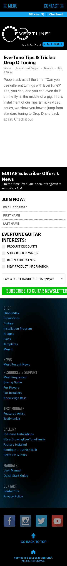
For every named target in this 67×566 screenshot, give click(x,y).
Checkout (56, 14)
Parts (7, 339)
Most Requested (15, 377)
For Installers (13, 393)
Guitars (8, 323)
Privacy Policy (13, 496)
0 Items (36, 14)
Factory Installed (15, 445)
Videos (7, 68)
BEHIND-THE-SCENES (21, 260)
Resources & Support (27, 68)
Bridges (9, 334)
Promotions (11, 318)
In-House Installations (19, 434)
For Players (11, 388)
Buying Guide (13, 382)
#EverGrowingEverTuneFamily (24, 439)
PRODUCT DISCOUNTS (22, 246)
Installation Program (18, 329)
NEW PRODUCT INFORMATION (27, 266)
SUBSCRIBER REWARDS (22, 253)
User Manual (12, 470)
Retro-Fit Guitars (15, 455)
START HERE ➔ (53, 44)
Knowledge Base (15, 398)
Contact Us (11, 491)
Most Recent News (17, 364)
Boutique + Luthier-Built (20, 450)
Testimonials (12, 419)
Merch (8, 349)
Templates (11, 344)
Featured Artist (14, 414)
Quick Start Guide (16, 476)
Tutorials (48, 68)
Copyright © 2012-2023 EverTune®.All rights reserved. (33, 557)
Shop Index (11, 313)
